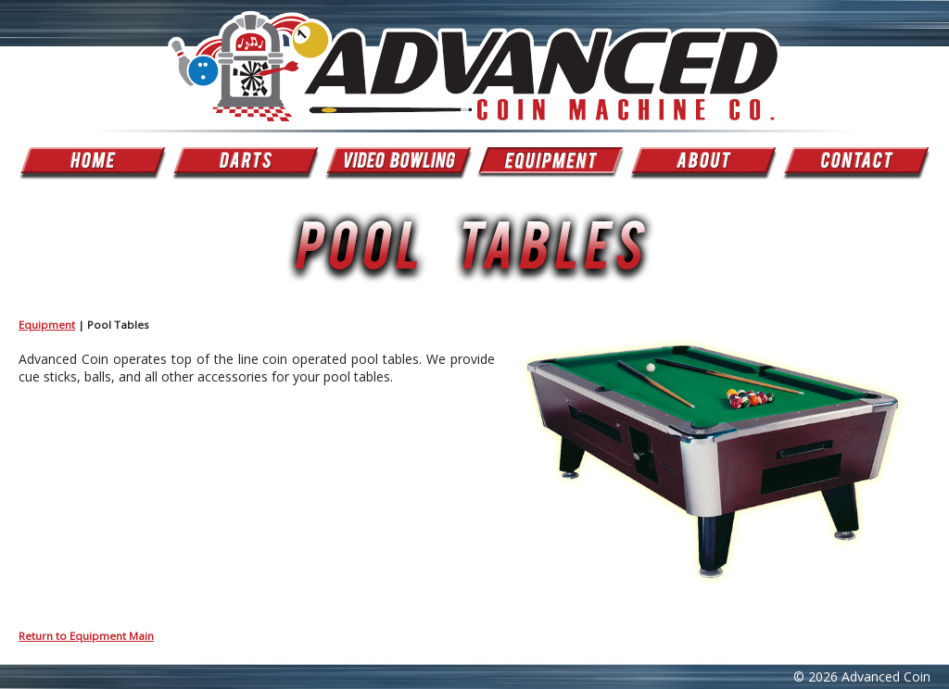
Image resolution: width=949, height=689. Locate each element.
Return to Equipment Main (86, 636)
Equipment (47, 325)
